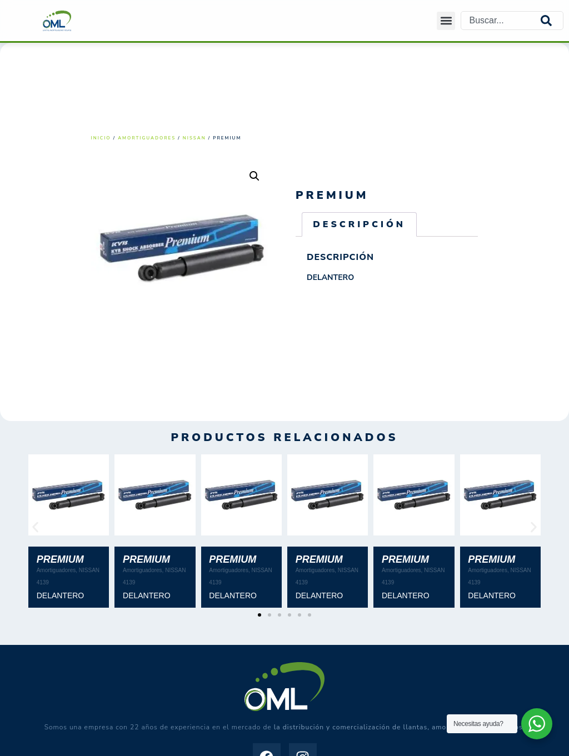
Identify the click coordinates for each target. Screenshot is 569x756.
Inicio (101, 138)
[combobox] (501, 20)
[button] (446, 21)
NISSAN (194, 138)
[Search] (552, 20)
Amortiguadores (147, 138)
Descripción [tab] (359, 224)
